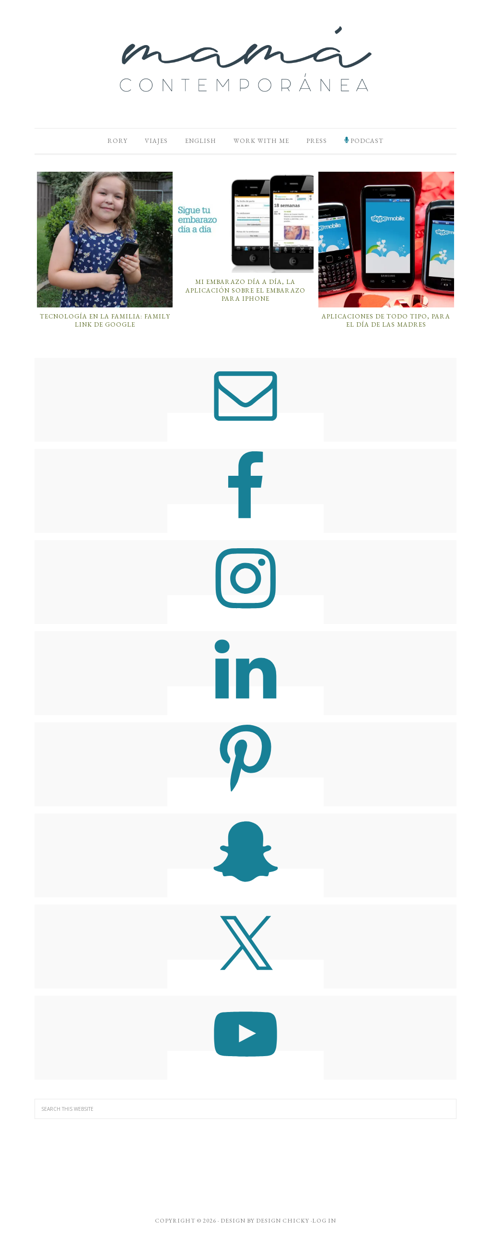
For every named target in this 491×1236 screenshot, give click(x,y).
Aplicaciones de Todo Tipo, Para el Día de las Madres (386, 320)
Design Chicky (282, 1220)
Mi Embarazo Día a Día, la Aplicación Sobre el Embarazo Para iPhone (245, 290)
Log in (324, 1220)
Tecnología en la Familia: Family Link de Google (105, 320)
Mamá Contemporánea (245, 59)
